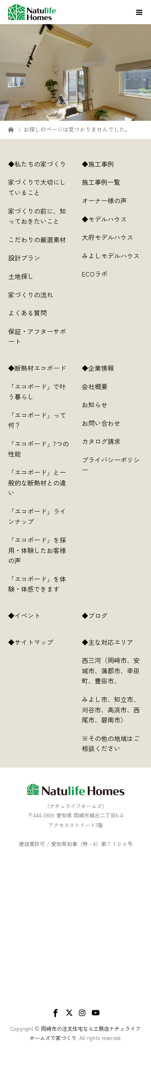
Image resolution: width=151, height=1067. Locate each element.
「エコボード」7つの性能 (38, 449)
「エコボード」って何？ (37, 420)
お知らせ (95, 404)
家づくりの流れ (30, 294)
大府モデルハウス (107, 237)
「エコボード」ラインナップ (37, 516)
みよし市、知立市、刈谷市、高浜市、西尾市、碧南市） (111, 709)
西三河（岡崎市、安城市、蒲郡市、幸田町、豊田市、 (111, 670)
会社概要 (95, 386)
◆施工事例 (98, 164)
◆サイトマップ (37, 642)
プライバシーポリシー (111, 465)
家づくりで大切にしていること (37, 187)
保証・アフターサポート (37, 336)
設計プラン (24, 257)
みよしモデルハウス (111, 255)
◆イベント (24, 615)
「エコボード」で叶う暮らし (37, 392)
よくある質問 (27, 313)
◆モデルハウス (104, 219)
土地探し (21, 276)
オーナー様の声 (104, 200)
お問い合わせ (101, 423)
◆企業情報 (98, 368)
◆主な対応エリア (112, 642)
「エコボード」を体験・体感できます (37, 584)
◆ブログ (101, 615)
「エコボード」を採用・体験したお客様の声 (37, 550)
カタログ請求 (101, 441)
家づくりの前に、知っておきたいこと (37, 216)
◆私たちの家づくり (37, 164)
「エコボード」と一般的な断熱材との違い (37, 482)
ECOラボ (95, 274)
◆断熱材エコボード (37, 368)
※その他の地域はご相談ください (111, 743)
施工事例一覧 (101, 182)
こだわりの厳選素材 (37, 239)
